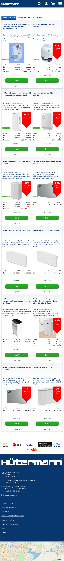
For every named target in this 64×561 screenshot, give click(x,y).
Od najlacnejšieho (24, 18)
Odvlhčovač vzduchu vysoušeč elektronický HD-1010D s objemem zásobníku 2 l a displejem (45, 301)
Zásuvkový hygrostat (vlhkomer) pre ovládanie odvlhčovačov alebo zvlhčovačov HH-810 (15, 26)
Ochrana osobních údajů (9, 524)
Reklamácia (5, 511)
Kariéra (4, 532)
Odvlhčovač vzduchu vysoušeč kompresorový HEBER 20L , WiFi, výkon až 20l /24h (16, 301)
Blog (3, 528)
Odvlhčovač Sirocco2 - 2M (42, 367)
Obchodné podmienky (8, 507)
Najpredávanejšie (9, 17)
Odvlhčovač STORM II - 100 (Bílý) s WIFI (47, 230)
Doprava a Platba (7, 503)
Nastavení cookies (7, 520)
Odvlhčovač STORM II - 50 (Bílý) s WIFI (16, 230)
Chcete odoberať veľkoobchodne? (12, 516)
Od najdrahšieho (38, 18)
